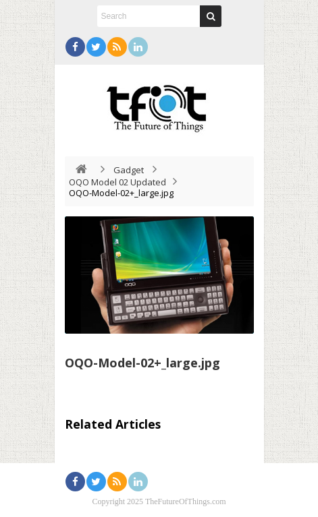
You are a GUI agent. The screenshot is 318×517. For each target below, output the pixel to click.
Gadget (128, 170)
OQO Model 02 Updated (117, 182)
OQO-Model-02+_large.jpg (142, 363)
